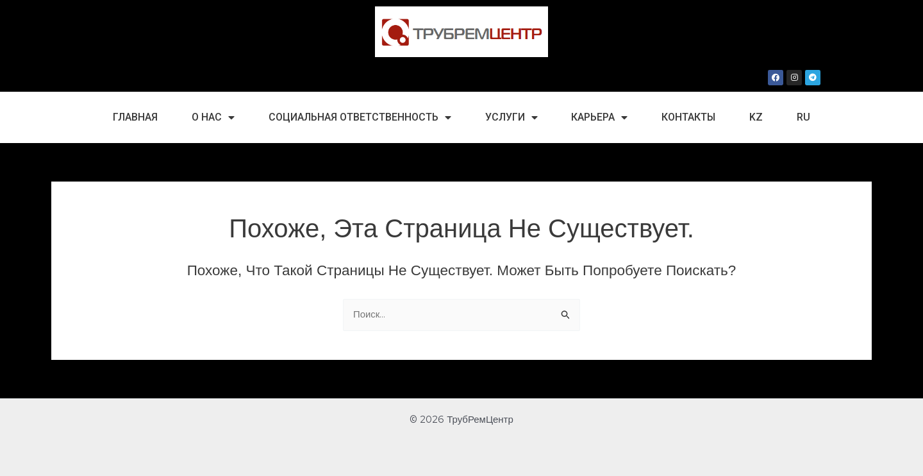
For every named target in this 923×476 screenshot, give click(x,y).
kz (756, 117)
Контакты (688, 117)
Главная (135, 117)
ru (803, 117)
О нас (213, 117)
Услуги (511, 117)
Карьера (599, 117)
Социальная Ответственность (360, 117)
